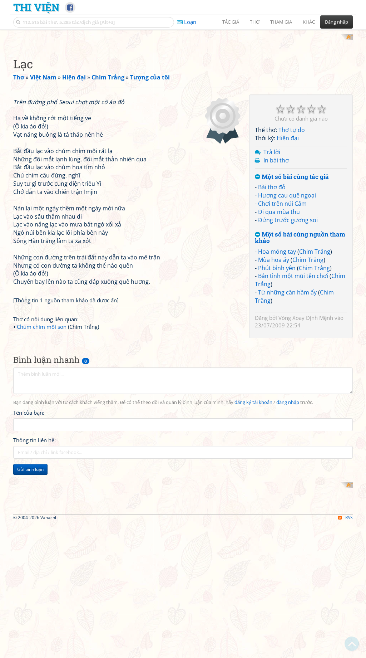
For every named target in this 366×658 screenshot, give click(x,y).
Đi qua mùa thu (279, 305)
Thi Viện (36, 7)
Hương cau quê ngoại (287, 289)
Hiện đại (288, 232)
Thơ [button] (254, 22)
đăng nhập (287, 586)
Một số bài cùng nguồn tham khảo (300, 331)
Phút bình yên (277, 361)
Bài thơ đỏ (272, 281)
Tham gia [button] (281, 22)
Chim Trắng (314, 345)
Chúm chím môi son (41, 520)
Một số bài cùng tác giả (292, 270)
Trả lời (271, 245)
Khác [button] (309, 22)
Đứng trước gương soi (288, 313)
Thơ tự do (291, 224)
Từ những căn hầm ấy (287, 386)
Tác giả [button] (230, 22)
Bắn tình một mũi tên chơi (293, 370)
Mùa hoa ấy (273, 353)
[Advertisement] (183, 84)
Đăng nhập (336, 22)
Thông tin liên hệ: (34, 624)
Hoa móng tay (277, 345)
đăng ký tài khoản (253, 586)
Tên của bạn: (28, 596)
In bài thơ (276, 254)
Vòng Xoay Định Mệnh (305, 411)
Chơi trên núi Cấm (282, 297)
